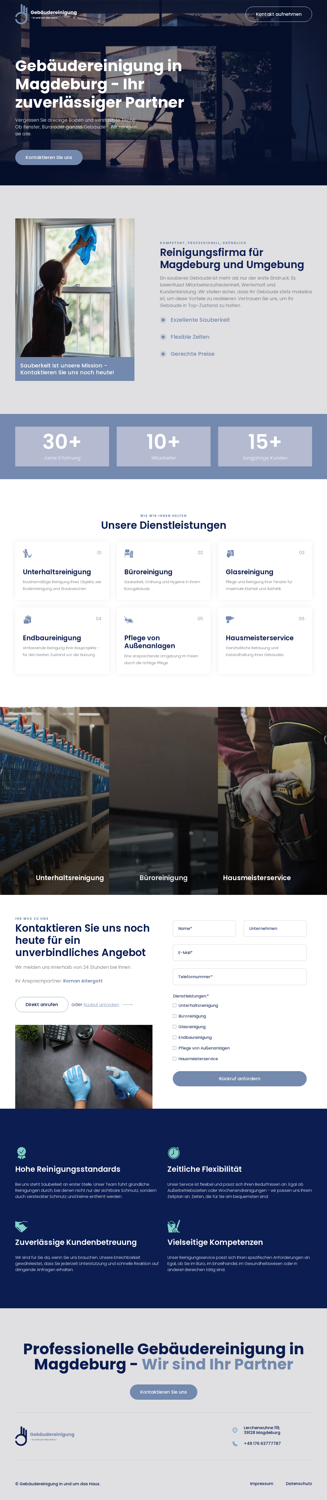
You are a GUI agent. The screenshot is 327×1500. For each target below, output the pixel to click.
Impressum (261, 1483)
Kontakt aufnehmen (279, 14)
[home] (46, 14)
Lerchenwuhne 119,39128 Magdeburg (262, 1430)
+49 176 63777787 (262, 1443)
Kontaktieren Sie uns (37, 157)
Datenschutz (299, 1483)
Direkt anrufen (42, 1004)
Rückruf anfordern (101, 1005)
